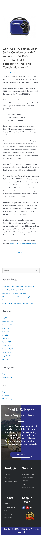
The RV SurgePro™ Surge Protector (13, 290)
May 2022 (5, 331)
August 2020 (6, 356)
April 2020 (5, 359)
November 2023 (7, 321)
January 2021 (6, 345)
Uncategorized (7, 377)
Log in (4, 392)
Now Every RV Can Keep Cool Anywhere (15, 293)
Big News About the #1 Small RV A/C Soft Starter (17, 303)
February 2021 (6, 342)
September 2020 (7, 352)
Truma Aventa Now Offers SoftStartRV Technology (18, 286)
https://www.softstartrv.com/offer (23, 244)
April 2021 (5, 338)
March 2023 (6, 328)
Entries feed (6, 395)
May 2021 (5, 335)
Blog (5, 72)
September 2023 (7, 325)
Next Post (21, 252)
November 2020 (7, 349)
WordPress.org (7, 399)
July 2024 (5, 318)
